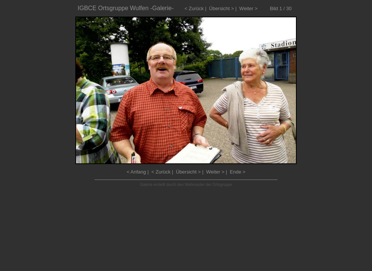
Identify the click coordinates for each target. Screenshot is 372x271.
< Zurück (194, 8)
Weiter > (248, 8)
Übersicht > (221, 8)
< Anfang (136, 172)
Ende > (237, 172)
